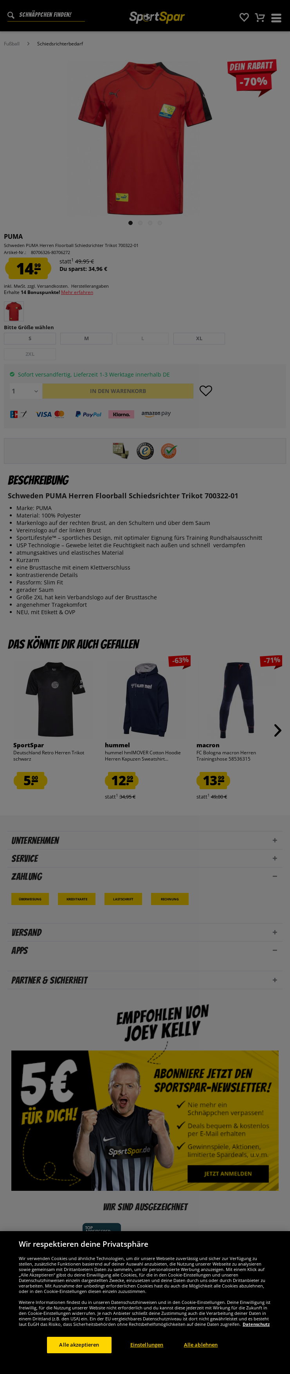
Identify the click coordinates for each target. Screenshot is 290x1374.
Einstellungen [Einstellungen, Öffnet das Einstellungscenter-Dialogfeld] (147, 1352)
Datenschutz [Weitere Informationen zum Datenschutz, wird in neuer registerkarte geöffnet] (256, 1332)
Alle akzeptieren (79, 1352)
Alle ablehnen (201, 1352)
